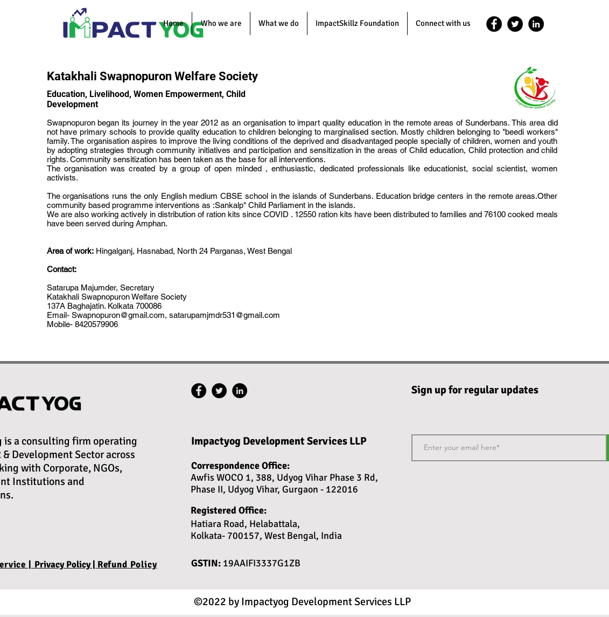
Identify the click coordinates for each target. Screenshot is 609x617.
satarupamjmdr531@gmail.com (224, 315)
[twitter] (515, 24)
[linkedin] (536, 24)
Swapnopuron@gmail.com (118, 315)
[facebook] (494, 24)
